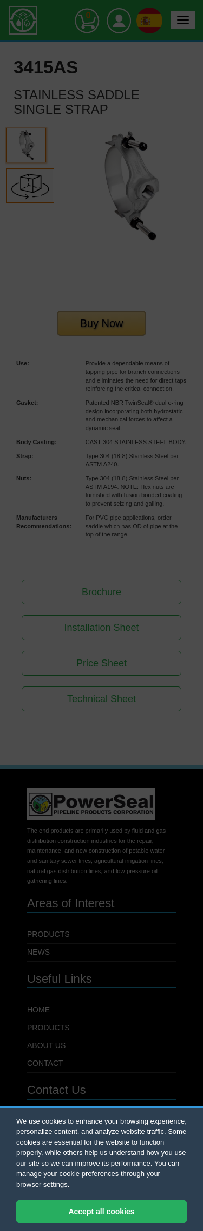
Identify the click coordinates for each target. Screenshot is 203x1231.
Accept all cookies (101, 1211)
